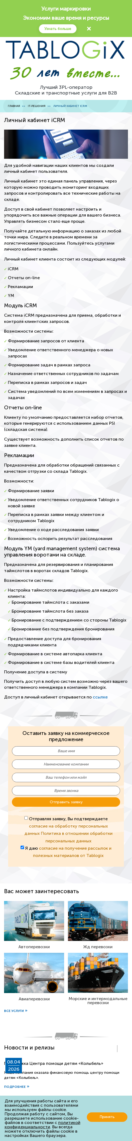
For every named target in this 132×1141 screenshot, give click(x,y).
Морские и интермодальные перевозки (98, 1000)
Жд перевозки (98, 946)
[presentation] (111, 1048)
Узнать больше (57, 28)
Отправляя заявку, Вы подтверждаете (68, 829)
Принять (107, 1117)
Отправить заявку (66, 802)
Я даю (66, 852)
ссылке (100, 697)
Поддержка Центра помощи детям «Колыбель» (53, 1063)
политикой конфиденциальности (42, 1124)
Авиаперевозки (34, 998)
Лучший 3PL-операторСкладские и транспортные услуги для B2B (66, 90)
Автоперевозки (34, 946)
